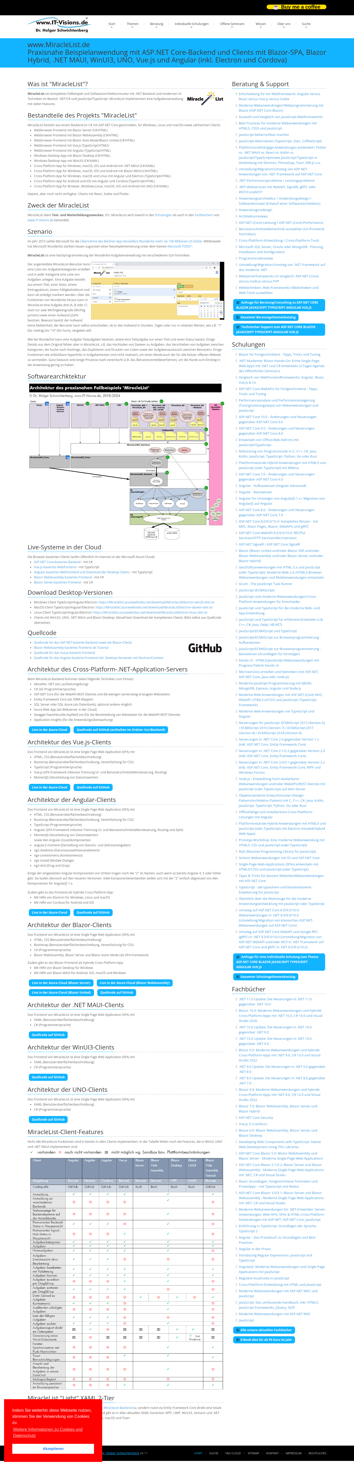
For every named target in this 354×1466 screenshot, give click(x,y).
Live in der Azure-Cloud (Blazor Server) (61, 983)
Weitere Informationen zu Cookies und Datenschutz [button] (47, 1432)
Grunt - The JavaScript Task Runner (265, 583)
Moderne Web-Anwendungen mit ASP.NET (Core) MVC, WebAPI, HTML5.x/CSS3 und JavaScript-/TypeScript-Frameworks (281, 699)
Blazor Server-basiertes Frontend (57, 582)
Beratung (156, 24)
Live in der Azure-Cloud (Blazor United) (61, 992)
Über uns (283, 24)
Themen (132, 24)
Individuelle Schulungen (192, 24)
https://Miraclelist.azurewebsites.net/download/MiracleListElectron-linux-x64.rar (150, 612)
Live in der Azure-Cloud (49, 730)
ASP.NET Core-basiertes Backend (57, 562)
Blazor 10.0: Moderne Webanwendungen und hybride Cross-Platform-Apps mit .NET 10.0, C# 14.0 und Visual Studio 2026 (280, 1015)
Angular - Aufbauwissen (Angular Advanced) (272, 485)
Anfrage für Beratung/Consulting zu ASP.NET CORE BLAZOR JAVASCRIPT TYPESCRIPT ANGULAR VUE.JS (277, 305)
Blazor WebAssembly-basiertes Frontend (63, 577)
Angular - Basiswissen (255, 492)
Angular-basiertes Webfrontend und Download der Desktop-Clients (81, 572)
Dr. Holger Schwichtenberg (120, 1453)
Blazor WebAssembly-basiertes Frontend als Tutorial (71, 647)
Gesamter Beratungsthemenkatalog (266, 317)
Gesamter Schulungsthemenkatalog (265, 977)
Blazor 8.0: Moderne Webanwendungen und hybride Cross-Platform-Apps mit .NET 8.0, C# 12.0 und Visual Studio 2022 (280, 1094)
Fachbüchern (204, 215)
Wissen (261, 24)
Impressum (293, 1453)
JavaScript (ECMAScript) (257, 590)
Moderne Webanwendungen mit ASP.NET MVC (275, 1314)
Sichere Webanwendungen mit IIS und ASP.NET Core (279, 857)
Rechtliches (317, 1453)
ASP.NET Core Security (256, 1117)
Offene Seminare (232, 24)
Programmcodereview (256, 258)
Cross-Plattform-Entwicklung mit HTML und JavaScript (280, 1284)
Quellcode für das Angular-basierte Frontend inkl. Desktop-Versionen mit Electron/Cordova (98, 658)
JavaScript (246, 1320)
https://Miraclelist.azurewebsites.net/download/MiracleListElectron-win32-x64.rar (157, 602)
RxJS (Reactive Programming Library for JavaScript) (277, 851)
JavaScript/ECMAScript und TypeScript (268, 631)
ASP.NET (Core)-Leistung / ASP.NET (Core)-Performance (281, 222)
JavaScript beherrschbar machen (264, 134)
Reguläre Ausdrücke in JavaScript (264, 1278)
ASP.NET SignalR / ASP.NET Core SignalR (269, 544)
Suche (306, 24)
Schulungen (163, 215)
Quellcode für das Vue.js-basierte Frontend (64, 653)
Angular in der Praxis (255, 1249)
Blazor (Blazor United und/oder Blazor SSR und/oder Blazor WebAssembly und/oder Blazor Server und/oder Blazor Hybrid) (281, 555)
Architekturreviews (253, 216)
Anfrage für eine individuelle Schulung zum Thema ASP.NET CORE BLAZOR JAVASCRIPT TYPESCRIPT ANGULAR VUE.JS (277, 962)
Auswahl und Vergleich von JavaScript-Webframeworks (281, 116)
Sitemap (253, 1453)
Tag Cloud (233, 1453)
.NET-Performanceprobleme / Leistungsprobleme (277, 180)
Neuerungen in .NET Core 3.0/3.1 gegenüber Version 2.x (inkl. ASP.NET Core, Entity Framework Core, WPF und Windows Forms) (282, 767)
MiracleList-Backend (117, 1408)
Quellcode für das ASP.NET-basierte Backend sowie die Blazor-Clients (83, 642)
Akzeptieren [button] (53, 1449)
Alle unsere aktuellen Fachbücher (264, 1330)
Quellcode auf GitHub (93, 787)
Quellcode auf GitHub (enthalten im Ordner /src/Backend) (121, 730)
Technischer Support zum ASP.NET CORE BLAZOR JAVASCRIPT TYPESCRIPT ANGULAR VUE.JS (275, 329)
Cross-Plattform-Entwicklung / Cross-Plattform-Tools (279, 240)
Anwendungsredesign (255, 209)
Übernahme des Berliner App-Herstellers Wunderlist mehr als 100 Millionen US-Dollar (141, 241)
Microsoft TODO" (180, 246)
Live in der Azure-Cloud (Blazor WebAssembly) (135, 983)
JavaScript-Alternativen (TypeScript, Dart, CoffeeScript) (280, 141)
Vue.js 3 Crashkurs (253, 1124)
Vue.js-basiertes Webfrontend (55, 567)
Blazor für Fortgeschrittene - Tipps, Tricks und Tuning (280, 354)
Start (112, 24)
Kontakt (272, 1453)
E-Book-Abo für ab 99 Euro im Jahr (264, 1340)
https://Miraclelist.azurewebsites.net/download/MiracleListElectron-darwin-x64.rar (154, 607)
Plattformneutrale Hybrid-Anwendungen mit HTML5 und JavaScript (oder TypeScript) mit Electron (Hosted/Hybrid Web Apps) (282, 828)
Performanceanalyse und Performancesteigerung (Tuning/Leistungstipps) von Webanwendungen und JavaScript (278, 405)
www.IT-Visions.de (40, 220)
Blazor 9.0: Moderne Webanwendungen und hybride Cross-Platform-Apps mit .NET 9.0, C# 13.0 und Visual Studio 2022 (280, 1055)
